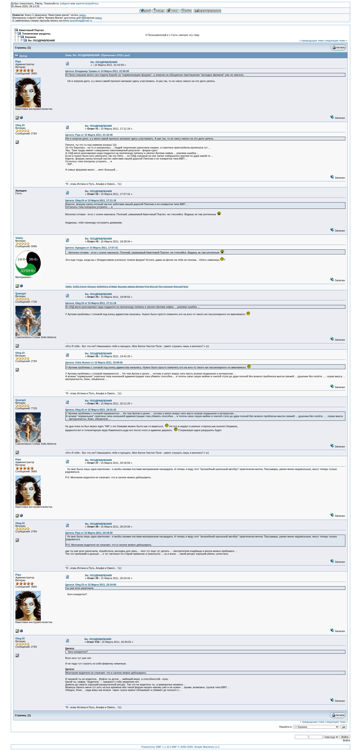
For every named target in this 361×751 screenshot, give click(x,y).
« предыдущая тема (311, 40)
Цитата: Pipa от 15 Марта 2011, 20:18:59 (89, 532)
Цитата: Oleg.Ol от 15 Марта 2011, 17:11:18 (90, 200)
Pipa (18, 61)
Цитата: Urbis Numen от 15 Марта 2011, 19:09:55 (93, 362)
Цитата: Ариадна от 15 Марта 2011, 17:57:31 (91, 247)
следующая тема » (335, 40)
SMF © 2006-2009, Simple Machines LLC (196, 746)
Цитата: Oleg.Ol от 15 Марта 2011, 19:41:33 (90, 409)
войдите (65, 3)
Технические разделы (36, 33)
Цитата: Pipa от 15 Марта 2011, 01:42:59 (89, 134)
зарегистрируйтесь (87, 3)
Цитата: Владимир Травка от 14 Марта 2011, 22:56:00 (97, 71)
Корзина (30, 37)
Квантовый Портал (31, 30)
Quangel (20, 293)
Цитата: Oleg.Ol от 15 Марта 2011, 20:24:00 (90, 584)
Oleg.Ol (20, 125)
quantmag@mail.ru (81, 20)
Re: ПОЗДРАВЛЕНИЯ (41, 40)
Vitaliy (19, 238)
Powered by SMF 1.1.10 (155, 746)
